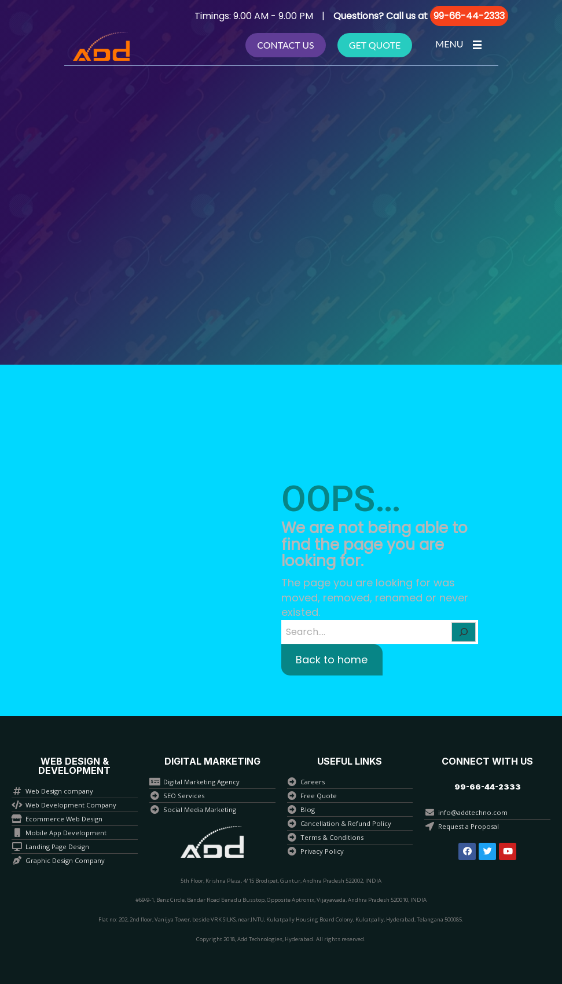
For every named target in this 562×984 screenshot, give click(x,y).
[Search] (463, 632)
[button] (487, 786)
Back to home (332, 659)
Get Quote (375, 44)
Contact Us (285, 44)
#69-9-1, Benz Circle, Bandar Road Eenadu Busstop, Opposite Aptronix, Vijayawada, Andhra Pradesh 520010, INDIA (281, 900)
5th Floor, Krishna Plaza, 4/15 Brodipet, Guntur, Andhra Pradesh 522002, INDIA (281, 880)
